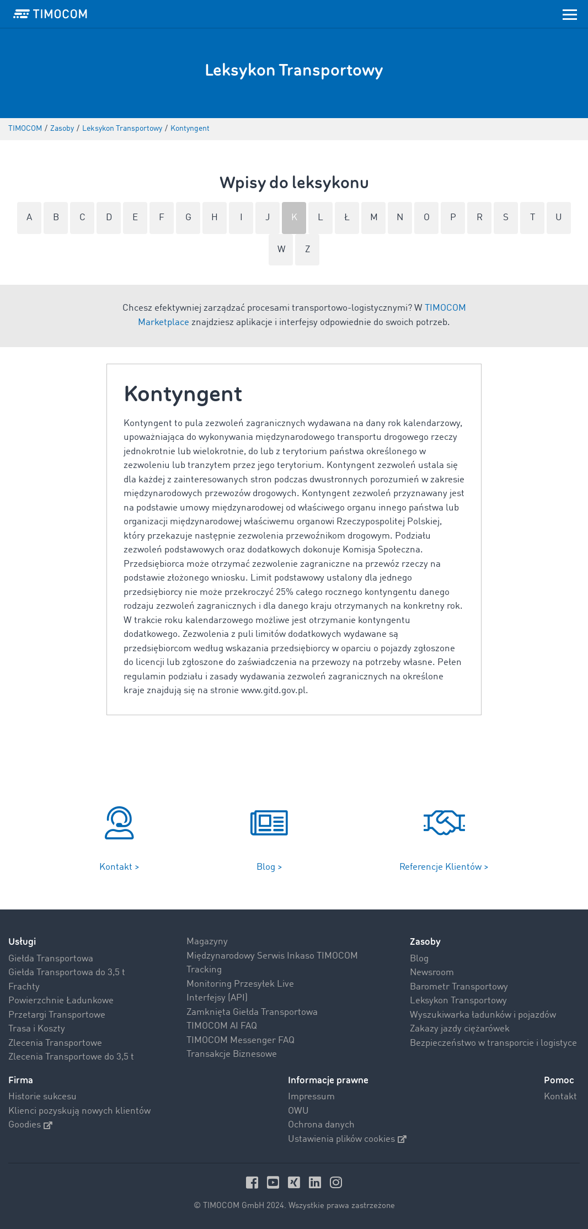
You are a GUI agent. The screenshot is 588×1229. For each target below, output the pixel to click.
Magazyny (207, 941)
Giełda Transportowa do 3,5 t (66, 972)
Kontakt (560, 1097)
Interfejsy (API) (217, 998)
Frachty (24, 987)
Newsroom (432, 972)
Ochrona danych (321, 1125)
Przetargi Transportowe (56, 1015)
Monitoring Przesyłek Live (240, 984)
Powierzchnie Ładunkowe (61, 1000)
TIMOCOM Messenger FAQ (240, 1040)
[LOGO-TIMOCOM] (50, 13)
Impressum (311, 1097)
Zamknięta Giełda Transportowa (252, 1012)
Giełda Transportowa (50, 959)
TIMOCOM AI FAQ (221, 1026)
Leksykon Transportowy (458, 1000)
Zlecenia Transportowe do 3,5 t (71, 1057)
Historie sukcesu (42, 1097)
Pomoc (559, 1080)
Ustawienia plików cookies (347, 1139)
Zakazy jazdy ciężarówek (460, 1029)
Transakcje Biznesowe (231, 1054)
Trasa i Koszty (36, 1029)
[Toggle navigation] (570, 14)
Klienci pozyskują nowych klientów (79, 1111)
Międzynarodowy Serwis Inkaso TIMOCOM (272, 956)
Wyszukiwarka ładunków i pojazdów (483, 1015)
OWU (298, 1111)
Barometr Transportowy (459, 987)
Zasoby (425, 941)
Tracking (204, 970)
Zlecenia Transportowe (55, 1043)
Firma (20, 1080)
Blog (419, 959)
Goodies (30, 1125)
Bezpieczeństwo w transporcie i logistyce (493, 1043)
